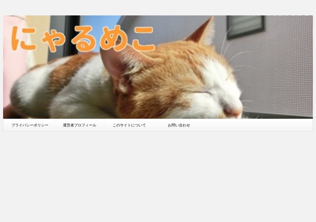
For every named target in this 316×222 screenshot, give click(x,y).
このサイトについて (129, 125)
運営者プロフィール (79, 125)
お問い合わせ (179, 125)
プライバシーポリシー (29, 125)
